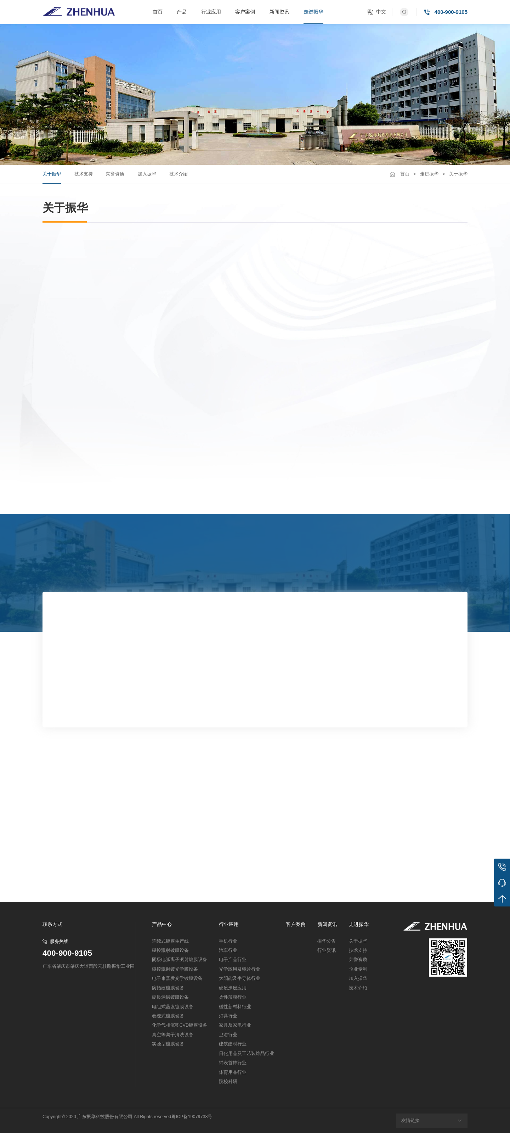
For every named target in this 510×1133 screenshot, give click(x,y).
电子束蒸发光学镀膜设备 (177, 978)
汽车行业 (228, 950)
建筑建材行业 (232, 1044)
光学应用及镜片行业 (239, 969)
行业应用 (211, 12)
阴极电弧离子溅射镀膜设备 (179, 959)
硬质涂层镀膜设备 (170, 997)
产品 (182, 12)
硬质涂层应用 (232, 988)
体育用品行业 (232, 1072)
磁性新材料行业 (235, 1006)
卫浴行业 (228, 1034)
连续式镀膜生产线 (170, 941)
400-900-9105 (67, 953)
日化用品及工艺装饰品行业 (246, 1053)
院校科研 (228, 1081)
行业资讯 (326, 950)
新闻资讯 (279, 12)
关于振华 (51, 174)
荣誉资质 (115, 174)
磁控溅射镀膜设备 (170, 950)
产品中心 (162, 924)
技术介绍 (178, 174)
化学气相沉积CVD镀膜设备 (180, 1025)
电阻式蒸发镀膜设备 (172, 1006)
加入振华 (147, 174)
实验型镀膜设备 (168, 1044)
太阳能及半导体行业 (239, 978)
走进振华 (313, 12)
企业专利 (358, 969)
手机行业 (228, 941)
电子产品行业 (232, 959)
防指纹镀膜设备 (168, 988)
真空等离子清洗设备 (172, 1034)
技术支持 (83, 174)
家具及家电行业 (235, 1025)
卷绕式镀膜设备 (168, 1016)
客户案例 (245, 12)
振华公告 (326, 941)
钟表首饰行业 (232, 1062)
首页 (158, 12)
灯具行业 (228, 1016)
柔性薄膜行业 (232, 997)
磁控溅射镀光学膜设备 (175, 969)
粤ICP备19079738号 (191, 1116)
